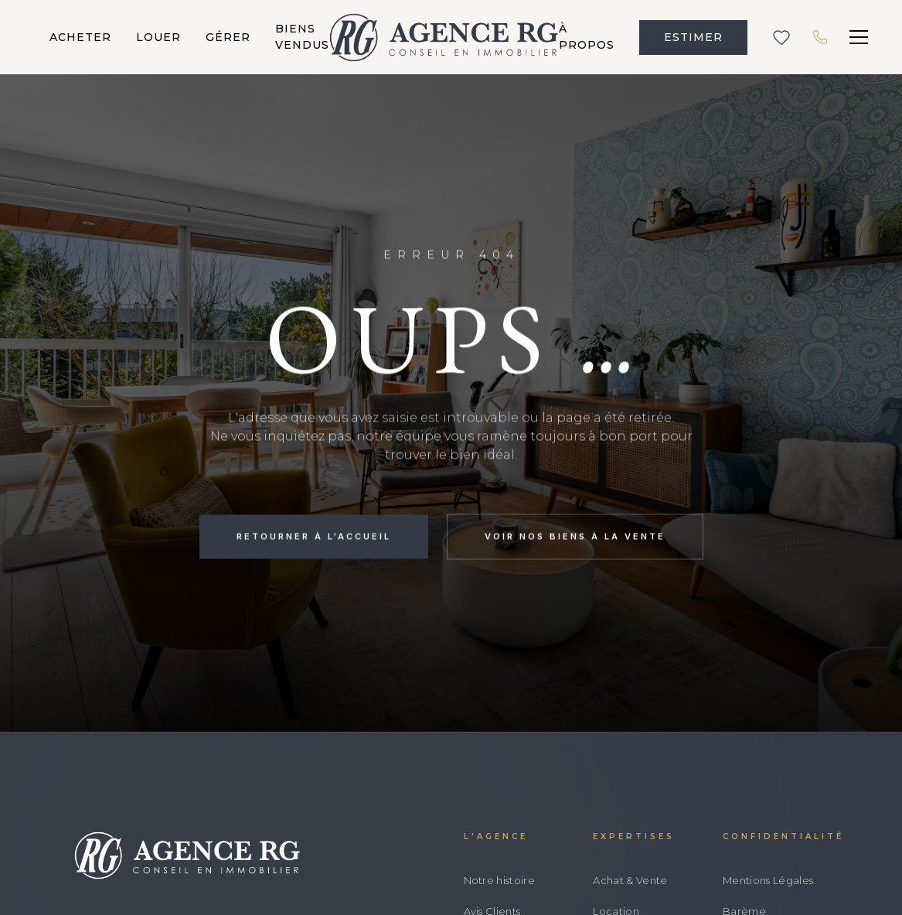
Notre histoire (500, 880)
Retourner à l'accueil (314, 537)
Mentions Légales (768, 880)
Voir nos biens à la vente (575, 537)
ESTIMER (693, 37)
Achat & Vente (630, 880)
